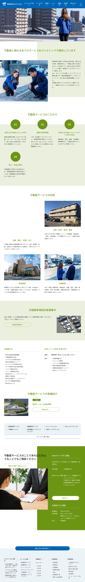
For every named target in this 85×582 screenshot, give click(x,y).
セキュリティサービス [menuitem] (27, 559)
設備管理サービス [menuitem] (26, 554)
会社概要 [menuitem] (55, 557)
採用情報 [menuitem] (66, 4)
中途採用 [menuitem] (71, 563)
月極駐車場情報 (17, 314)
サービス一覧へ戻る (43, 426)
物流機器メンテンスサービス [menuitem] (26, 565)
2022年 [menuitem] (39, 560)
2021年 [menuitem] (39, 563)
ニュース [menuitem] (53, 4)
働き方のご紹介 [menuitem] (73, 556)
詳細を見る (45, 399)
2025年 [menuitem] (39, 555)
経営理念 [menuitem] (55, 554)
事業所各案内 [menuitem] (56, 559)
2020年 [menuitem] (39, 565)
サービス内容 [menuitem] (39, 4)
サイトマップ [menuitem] (7, 579)
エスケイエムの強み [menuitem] (29, 4)
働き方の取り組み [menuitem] (73, 558)
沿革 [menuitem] (54, 562)
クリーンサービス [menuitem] (26, 557)
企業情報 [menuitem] (59, 4)
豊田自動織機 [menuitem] (43, 579)
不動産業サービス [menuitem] (26, 562)
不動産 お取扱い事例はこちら (17, 455)
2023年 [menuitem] (39, 558)
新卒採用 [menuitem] (71, 561)
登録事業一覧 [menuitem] (56, 564)
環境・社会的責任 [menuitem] (57, 566)
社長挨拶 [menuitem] (55, 552)
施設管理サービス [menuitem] (26, 552)
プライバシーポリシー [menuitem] (19, 579)
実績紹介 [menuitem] (47, 4)
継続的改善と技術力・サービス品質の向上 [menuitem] (11, 565)
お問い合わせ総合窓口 (41, 538)
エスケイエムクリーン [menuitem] (32, 579)
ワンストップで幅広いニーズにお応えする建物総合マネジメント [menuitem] (11, 561)
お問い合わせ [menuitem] (73, 4)
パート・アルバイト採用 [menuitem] (75, 566)
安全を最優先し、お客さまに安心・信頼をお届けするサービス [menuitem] (11, 555)
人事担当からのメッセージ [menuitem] (74, 552)
